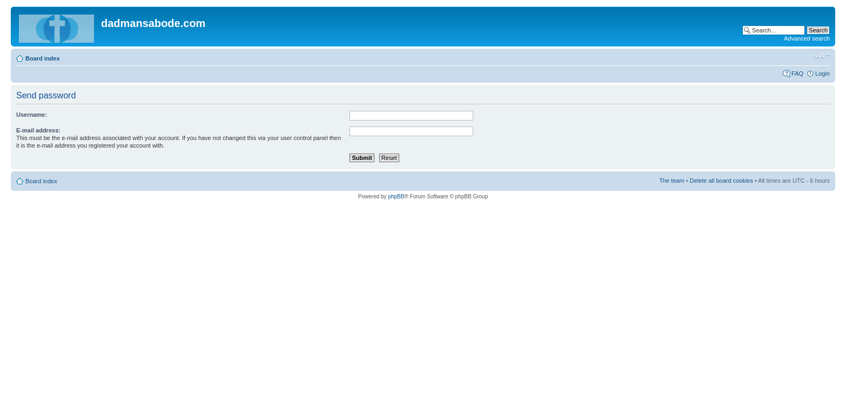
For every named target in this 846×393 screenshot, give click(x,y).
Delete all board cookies (721, 180)
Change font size (822, 56)
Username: (31, 114)
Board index (42, 58)
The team (671, 180)
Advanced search (807, 38)
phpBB (396, 196)
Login (822, 73)
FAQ (797, 73)
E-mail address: (38, 130)
